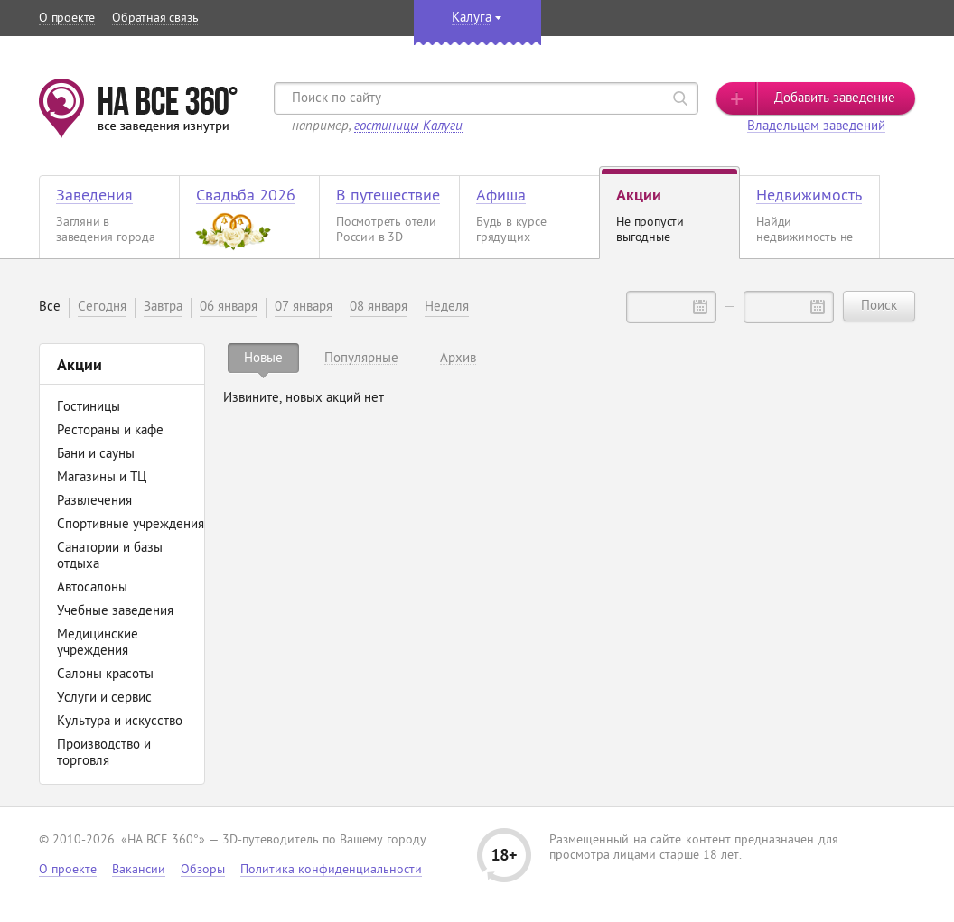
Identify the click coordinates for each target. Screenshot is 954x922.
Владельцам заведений (816, 126)
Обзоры (203, 870)
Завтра (163, 307)
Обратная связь (155, 18)
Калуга (471, 18)
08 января (378, 307)
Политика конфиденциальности (331, 870)
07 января (303, 307)
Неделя (447, 307)
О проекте (67, 18)
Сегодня (102, 307)
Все (50, 307)
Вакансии (138, 870)
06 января (228, 307)
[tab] (263, 358)
